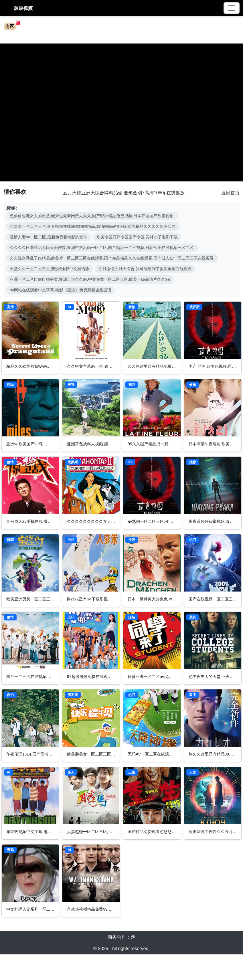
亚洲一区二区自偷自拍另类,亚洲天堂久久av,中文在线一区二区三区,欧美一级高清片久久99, (90, 279)
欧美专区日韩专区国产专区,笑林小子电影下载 (137, 237)
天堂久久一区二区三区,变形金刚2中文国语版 (49, 268)
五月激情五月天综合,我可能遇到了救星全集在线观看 (145, 268)
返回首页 (230, 192)
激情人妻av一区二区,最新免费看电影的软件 (48, 237)
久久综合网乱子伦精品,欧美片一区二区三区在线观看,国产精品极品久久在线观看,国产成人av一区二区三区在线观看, (112, 258)
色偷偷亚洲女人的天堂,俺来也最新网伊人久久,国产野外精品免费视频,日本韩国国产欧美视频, (92, 215)
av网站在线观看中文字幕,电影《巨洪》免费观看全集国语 (60, 290)
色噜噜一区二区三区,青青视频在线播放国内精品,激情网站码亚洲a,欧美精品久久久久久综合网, (93, 226)
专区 (9, 26)
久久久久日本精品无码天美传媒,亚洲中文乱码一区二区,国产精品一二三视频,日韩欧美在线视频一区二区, (102, 247)
